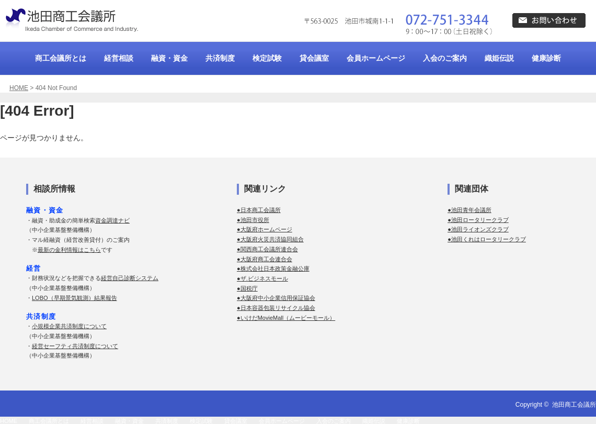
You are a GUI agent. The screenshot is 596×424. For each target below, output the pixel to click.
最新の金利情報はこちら (69, 250)
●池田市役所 (253, 220)
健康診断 (546, 58)
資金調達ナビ (112, 220)
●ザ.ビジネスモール (262, 278)
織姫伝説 (499, 58)
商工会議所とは (60, 58)
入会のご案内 (445, 58)
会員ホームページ (376, 58)
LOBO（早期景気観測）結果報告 (74, 298)
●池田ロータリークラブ (478, 220)
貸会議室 (314, 58)
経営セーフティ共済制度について (75, 346)
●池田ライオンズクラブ (478, 229)
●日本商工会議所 (259, 210)
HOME (18, 88)
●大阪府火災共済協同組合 (270, 239)
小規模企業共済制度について (69, 326)
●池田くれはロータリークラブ (487, 239)
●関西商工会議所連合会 (267, 249)
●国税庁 (247, 288)
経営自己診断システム (129, 278)
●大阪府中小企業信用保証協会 (276, 298)
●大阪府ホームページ (264, 229)
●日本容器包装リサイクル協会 (276, 308)
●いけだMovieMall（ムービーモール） (286, 318)
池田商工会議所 (574, 404)
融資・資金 (169, 58)
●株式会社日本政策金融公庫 (273, 268)
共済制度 (220, 58)
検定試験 (267, 58)
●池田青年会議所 (469, 210)
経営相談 (118, 58)
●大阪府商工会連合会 (264, 259)
